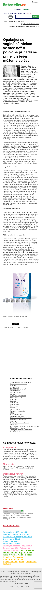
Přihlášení (26, 9)
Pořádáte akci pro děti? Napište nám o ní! (24, 26)
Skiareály (13, 421)
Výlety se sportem (9, 466)
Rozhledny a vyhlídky (17, 416)
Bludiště (13, 385)
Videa (21, 562)
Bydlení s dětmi (10, 562)
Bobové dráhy (15, 387)
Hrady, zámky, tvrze (16, 397)
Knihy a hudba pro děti (13, 559)
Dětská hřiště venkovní (18, 389)
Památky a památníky (17, 411)
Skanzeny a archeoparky (18, 419)
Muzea (12, 407)
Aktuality (7, 557)
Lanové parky (14, 402)
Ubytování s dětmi (11, 539)
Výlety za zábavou (22, 468)
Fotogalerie (31, 562)
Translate (35, 2)
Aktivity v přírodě (21, 456)
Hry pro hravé (25, 553)
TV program (19, 460)
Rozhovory (18, 557)
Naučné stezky (15, 409)
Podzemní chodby (16, 414)
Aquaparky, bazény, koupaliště (20, 382)
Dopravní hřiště (15, 392)
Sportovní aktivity (9, 456)
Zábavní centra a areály (18, 428)
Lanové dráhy (14, 404)
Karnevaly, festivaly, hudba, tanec (14, 455)
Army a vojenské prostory (18, 384)
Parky (12, 413)
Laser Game (14, 406)
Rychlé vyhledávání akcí (30, 24)
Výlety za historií (8, 468)
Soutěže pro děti (10, 548)
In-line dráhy (14, 399)
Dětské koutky (15, 391)
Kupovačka (27, 546)
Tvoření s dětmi (10, 553)
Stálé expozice (8, 450)
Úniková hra (14, 424)
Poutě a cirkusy (8, 453)
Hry (23, 550)
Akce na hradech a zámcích (24, 453)
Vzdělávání (16, 458)
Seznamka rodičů (11, 532)
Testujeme (8, 564)
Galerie (12, 394)
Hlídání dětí (25, 534)
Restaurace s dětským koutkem (17, 537)
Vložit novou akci (11, 525)
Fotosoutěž (25, 548)
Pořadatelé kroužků (12, 543)
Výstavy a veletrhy (22, 451)
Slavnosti (33, 451)
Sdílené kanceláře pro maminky (20, 418)
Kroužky (24, 532)
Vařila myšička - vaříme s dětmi (17, 555)
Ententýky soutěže (11, 546)
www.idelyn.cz (22, 264)
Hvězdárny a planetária (18, 396)
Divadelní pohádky (20, 450)
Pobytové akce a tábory (29, 458)
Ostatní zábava (8, 460)
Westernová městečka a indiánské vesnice (24, 426)
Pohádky (30, 550)
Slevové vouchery (11, 550)
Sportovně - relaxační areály (19, 423)
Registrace (17, 9)
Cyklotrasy (20, 466)
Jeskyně (13, 401)
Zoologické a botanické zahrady (21, 430)
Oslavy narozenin (11, 541)
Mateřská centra (10, 534)
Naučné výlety (29, 466)
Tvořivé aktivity (32, 455)
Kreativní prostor (15, 431)
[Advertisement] (22, 31)
